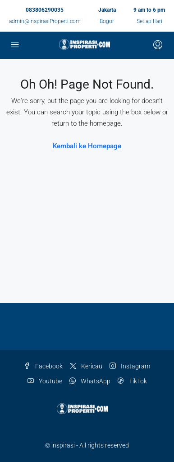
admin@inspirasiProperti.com (45, 21)
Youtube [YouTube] (44, 381)
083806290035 (45, 10)
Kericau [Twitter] (86, 366)
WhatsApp (89, 381)
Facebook (43, 366)
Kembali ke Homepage (87, 146)
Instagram (130, 366)
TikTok (132, 381)
